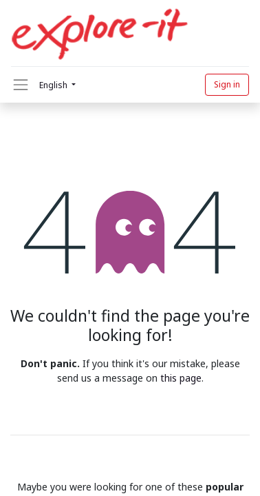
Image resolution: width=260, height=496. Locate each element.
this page (181, 377)
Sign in (227, 84)
